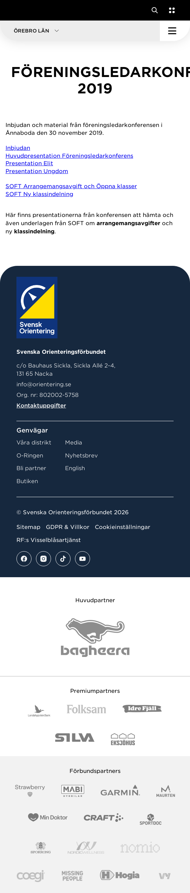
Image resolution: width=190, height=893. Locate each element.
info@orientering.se (43, 384)
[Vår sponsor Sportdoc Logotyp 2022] (151, 819)
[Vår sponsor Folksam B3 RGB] (86, 711)
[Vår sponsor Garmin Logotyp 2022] (120, 791)
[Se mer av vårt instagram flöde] (43, 558)
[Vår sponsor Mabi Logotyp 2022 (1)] (72, 791)
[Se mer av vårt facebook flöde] (23, 558)
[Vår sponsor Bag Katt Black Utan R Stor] (95, 637)
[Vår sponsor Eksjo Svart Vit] (123, 739)
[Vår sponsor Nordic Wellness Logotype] (86, 848)
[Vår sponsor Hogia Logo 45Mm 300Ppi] (119, 876)
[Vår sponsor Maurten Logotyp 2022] (165, 791)
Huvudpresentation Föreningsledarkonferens (69, 156)
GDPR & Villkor (67, 527)
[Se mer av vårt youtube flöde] (82, 558)
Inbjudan (17, 148)
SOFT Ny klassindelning (39, 194)
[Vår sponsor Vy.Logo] (165, 876)
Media (73, 442)
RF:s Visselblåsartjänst (48, 540)
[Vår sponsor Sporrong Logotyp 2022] (40, 848)
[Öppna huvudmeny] (175, 30)
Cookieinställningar (122, 527)
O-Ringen (29, 455)
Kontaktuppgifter (41, 405)
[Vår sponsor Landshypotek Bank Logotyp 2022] (39, 711)
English (75, 468)
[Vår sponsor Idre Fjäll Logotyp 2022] (142, 711)
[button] (80, 31)
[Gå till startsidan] (18, 10)
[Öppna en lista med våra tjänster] (170, 10)
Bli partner (31, 468)
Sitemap (28, 527)
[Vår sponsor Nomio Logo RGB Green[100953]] (140, 848)
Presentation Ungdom (36, 171)
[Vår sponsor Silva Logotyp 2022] (74, 739)
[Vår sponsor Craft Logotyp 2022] (103, 819)
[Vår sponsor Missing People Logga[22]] (72, 876)
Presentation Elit (29, 163)
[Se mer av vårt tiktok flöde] (63, 558)
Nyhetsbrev (81, 455)
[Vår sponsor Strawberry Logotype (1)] (30, 791)
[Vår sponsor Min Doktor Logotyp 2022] (47, 819)
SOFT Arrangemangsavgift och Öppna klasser (71, 186)
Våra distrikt (33, 442)
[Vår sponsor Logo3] (31, 876)
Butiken (27, 481)
